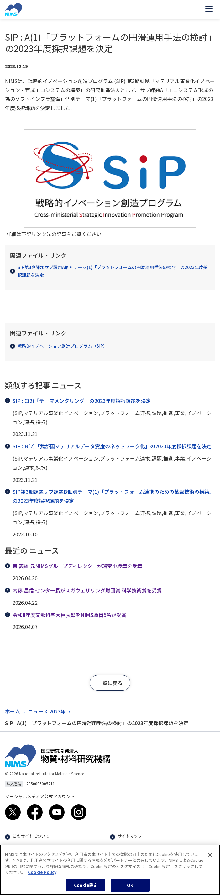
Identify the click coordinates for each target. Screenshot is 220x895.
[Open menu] (209, 9)
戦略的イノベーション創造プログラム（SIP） (58, 346)
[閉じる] (210, 858)
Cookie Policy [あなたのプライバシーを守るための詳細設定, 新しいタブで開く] (42, 876)
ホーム (12, 711)
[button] (110, 683)
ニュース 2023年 (46, 711)
